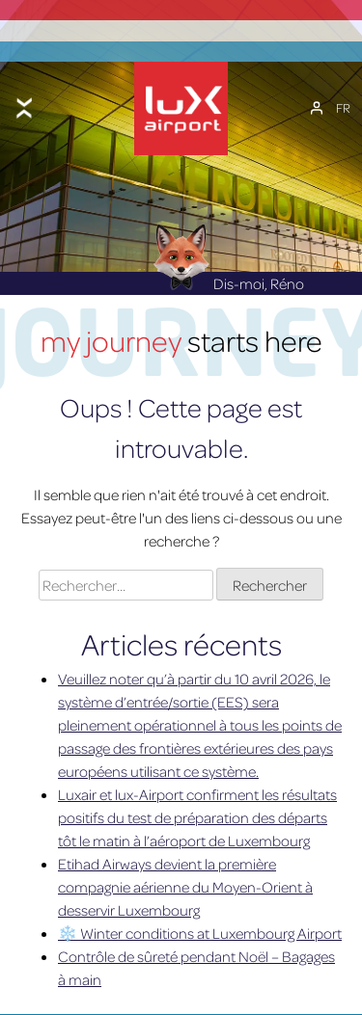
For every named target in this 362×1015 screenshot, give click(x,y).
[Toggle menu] (24, 105)
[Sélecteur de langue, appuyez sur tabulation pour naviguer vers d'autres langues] (343, 105)
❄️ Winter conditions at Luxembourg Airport (200, 928)
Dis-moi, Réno (228, 277)
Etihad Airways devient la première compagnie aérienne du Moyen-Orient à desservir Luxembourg (185, 882)
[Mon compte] (316, 105)
